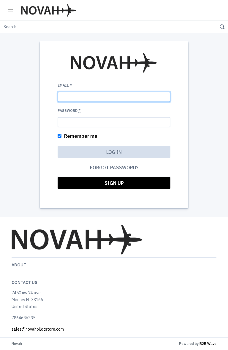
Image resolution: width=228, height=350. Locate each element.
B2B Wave (208, 343)
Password (69, 110)
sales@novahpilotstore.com (38, 329)
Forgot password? (114, 168)
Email (65, 85)
